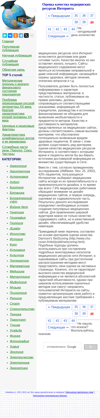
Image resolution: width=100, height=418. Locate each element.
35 (76, 15)
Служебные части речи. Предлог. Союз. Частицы (17, 150)
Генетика (17, 212)
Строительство (22, 309)
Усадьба (16, 330)
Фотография (19, 341)
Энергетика (19, 368)
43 (65, 29)
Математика (20, 266)
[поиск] (64, 347)
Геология (16, 223)
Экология (16, 352)
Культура (17, 255)
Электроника (19, 362)
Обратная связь (13, 69)
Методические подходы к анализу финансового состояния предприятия (15, 87)
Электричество (21, 357)
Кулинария (17, 250)
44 (73, 29)
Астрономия (19, 176)
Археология (18, 166)
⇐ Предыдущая (59, 15)
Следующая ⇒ (58, 36)
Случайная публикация (10, 62)
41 (49, 29)
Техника (15, 314)
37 (92, 15)
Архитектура (20, 171)
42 (57, 29)
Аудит (14, 182)
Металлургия (20, 276)
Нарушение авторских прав (79, 392)
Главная (8, 41)
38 (76, 22)
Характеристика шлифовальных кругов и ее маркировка (18, 138)
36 (84, 15)
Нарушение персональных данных (50, 395)
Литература (19, 260)
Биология (16, 187)
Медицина (17, 271)
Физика (15, 335)
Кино (13, 244)
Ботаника (17, 192)
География (18, 217)
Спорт (15, 303)
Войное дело (19, 207)
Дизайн (15, 228)
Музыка (15, 287)
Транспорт (18, 319)
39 (84, 22)
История (16, 239)
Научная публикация (17, 55)
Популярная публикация (10, 48)
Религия (16, 298)
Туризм (15, 325)
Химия (14, 346)
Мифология (18, 282)
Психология (18, 293)
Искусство (17, 233)
